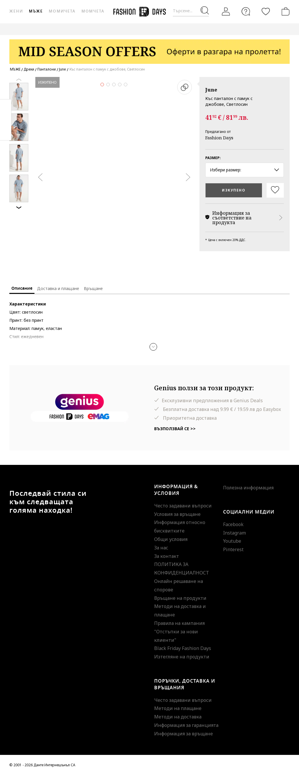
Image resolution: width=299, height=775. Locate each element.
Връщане (93, 288)
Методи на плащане (177, 708)
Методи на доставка (177, 717)
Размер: (213, 157)
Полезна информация (248, 487)
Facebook (233, 524)
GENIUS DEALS (271, 29)
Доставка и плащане (58, 288)
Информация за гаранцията (186, 725)
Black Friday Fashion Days (182, 648)
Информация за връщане (183, 733)
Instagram (234, 533)
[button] (153, 347)
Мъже (36, 11)
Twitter (5, 131)
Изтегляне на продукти (181, 656)
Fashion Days (219, 137)
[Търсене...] (191, 11)
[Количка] (284, 11)
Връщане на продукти (180, 598)
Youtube (232, 541)
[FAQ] (245, 11)
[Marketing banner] (149, 49)
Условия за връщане (177, 514)
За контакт (166, 556)
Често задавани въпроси (183, 505)
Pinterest (233, 549)
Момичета (62, 11)
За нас (161, 547)
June (211, 89)
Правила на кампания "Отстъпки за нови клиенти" (179, 631)
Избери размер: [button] (244, 170)
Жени (16, 11)
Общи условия (170, 539)
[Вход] (226, 11)
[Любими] (265, 11)
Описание (21, 288)
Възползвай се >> (175, 428)
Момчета (93, 11)
